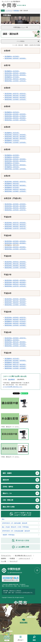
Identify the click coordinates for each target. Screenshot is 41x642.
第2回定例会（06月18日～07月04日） (16, 95)
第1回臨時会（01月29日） (12, 155)
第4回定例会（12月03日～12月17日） (16, 210)
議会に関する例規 (9, 507)
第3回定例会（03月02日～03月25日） (16, 159)
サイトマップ (13, 561)
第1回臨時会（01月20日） (12, 71)
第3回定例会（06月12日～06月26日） (16, 342)
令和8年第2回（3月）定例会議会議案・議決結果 (16, 531)
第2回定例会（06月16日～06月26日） (16, 282)
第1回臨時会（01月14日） (12, 132)
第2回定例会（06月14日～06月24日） (16, 263)
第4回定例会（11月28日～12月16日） (16, 304)
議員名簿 (6, 480)
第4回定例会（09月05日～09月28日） (16, 118)
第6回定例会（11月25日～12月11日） (16, 81)
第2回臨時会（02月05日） (12, 157)
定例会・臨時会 (8, 486)
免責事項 (3, 558)
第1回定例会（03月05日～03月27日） (16, 317)
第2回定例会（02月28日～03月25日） (16, 360)
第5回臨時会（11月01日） (12, 140)
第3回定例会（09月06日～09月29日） (16, 265)
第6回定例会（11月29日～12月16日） (16, 368)
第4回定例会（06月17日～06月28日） (16, 364)
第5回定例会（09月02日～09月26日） (16, 79)
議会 (3, 519)
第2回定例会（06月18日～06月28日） (16, 206)
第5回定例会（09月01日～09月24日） (16, 189)
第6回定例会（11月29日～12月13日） (16, 142)
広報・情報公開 (8, 500)
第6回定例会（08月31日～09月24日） (16, 165)
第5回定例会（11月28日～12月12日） (16, 249)
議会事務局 (11, 379)
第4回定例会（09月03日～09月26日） (16, 323)
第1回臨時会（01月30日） (12, 56)
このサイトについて (24, 558)
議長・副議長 (7, 473)
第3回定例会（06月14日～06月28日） (16, 136)
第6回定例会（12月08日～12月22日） (16, 191)
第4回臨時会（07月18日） (12, 77)
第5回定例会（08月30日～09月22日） (16, 366)
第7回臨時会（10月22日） (12, 167)
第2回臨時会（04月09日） (12, 340)
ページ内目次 (20, 41)
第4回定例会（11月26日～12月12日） (16, 99)
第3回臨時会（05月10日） (12, 362)
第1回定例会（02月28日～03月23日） (16, 241)
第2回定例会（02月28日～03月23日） (16, 114)
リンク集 (3, 561)
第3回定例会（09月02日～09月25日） (16, 303)
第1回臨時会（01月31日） (12, 112)
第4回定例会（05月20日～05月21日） (16, 161)
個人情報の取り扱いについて (23, 555)
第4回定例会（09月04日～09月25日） (16, 344)
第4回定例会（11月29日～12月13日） (16, 267)
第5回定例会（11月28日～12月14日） (16, 120)
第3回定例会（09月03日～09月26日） (16, 97)
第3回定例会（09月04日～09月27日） (16, 226)
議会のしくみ (7, 493)
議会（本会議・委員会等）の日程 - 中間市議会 (15, 527)
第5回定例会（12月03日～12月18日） (16, 325)
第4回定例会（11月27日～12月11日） (16, 228)
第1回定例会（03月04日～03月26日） (16, 299)
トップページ (9, 10)
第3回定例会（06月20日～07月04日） (16, 116)
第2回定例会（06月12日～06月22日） (16, 224)
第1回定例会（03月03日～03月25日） (16, 280)
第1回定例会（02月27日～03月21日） (16, 93)
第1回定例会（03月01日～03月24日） (16, 261)
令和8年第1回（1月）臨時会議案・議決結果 (14, 523)
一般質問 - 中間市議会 (8, 535)
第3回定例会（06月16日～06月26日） (16, 185)
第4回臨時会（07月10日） (12, 187)
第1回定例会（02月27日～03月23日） (16, 222)
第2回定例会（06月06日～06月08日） (16, 243)
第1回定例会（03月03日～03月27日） (16, 181)
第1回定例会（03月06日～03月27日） (16, 338)
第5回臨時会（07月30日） (12, 163)
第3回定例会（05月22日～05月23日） (16, 75)
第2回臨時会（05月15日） (12, 183)
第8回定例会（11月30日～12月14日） (16, 169)
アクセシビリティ (6, 555)
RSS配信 (12, 558)
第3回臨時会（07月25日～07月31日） (16, 321)
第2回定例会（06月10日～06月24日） (16, 301)
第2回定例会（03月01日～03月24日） (16, 134)
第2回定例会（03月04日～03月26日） (16, 73)
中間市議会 (16, 10)
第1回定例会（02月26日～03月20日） (16, 204)
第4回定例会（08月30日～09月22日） (16, 138)
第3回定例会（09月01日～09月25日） (16, 284)
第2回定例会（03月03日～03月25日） (16, 58)
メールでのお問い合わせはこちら (12, 386)
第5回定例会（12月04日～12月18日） (16, 346)
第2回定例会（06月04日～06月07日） (16, 319)
